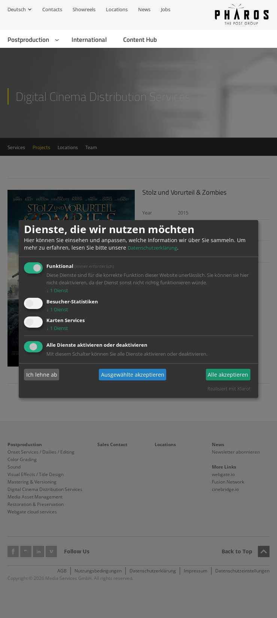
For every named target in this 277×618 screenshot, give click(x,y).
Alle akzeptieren (228, 374)
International (89, 39)
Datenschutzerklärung (152, 247)
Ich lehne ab (41, 374)
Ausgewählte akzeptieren (132, 374)
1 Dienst (57, 290)
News (144, 9)
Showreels (84, 9)
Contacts (52, 9)
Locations (117, 9)
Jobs (165, 9)
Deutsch (16, 9)
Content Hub (140, 39)
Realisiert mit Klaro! (228, 388)
